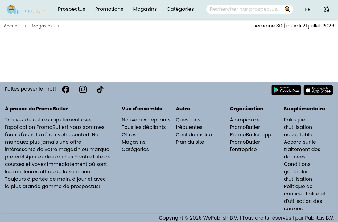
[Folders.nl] (26, 9)
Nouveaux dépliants (146, 119)
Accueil (11, 26)
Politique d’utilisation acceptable (298, 127)
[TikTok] (100, 89)
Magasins (42, 26)
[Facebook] (66, 89)
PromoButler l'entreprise (245, 145)
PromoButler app (250, 134)
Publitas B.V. (319, 217)
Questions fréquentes (189, 123)
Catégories (135, 149)
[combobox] (249, 9)
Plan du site (190, 142)
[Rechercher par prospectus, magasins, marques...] (287, 9)
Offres (129, 134)
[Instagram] (83, 89)
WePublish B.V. (220, 217)
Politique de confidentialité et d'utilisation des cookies (305, 197)
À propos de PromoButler (245, 123)
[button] (308, 9)
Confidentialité (194, 134)
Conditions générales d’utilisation (298, 172)
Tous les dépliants (144, 127)
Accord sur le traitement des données (302, 149)
